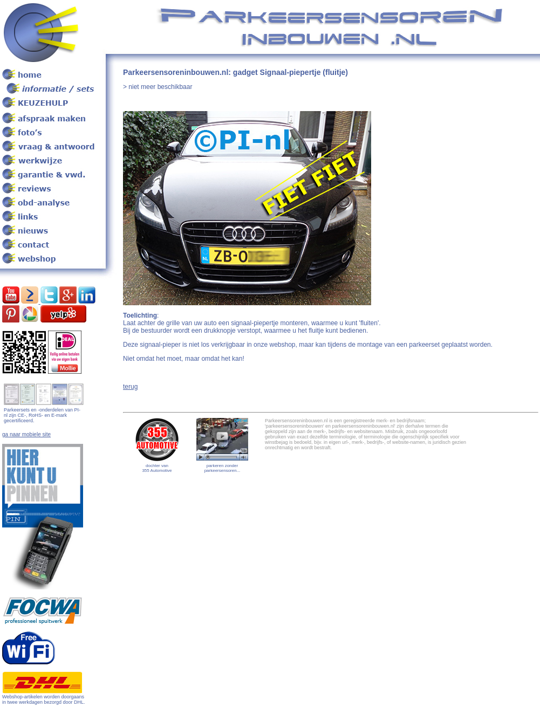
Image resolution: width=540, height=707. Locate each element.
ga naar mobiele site (26, 434)
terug (130, 386)
